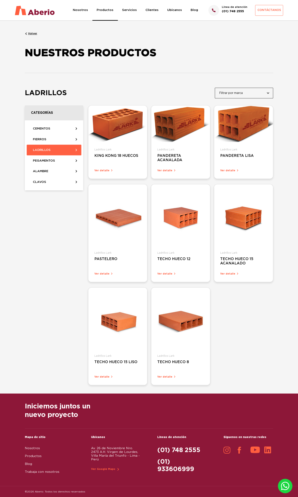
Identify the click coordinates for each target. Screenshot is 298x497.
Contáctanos (269, 10)
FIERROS (39, 144)
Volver (32, 33)
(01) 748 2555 (178, 450)
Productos (105, 10)
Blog (194, 10)
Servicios (129, 10)
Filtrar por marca (231, 95)
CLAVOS (39, 189)
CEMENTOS (41, 133)
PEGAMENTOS (44, 166)
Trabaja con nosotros (42, 471)
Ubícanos (174, 10)
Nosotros (80, 10)
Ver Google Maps (103, 469)
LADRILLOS (42, 155)
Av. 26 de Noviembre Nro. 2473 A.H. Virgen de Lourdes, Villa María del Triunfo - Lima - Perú (115, 454)
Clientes (152, 10)
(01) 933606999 (175, 465)
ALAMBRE (40, 178)
